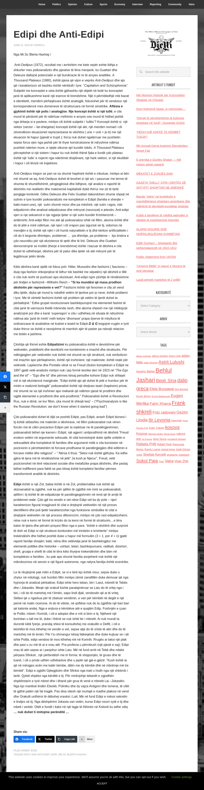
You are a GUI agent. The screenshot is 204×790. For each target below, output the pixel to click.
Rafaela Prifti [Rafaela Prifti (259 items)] (146, 444)
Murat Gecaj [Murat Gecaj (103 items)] (170, 434)
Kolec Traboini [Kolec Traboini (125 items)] (156, 428)
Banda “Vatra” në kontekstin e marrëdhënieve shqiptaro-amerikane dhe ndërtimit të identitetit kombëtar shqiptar (163, 201)
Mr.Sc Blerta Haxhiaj (73, 754)
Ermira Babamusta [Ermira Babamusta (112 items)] (161, 396)
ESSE (34, 750)
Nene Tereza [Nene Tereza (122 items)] (159, 439)
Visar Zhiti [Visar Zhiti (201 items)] (181, 461)
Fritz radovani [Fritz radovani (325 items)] (164, 412)
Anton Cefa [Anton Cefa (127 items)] (175, 356)
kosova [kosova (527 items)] (172, 427)
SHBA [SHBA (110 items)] (139, 455)
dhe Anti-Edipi (40, 754)
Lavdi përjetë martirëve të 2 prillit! (158, 279)
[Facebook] (24, 739)
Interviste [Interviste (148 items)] (176, 420)
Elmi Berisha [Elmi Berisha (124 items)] (181, 389)
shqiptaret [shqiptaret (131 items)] (183, 454)
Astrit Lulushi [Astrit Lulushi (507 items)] (171, 361)
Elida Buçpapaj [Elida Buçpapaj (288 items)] (161, 389)
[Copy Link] (66, 739)
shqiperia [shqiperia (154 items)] (172, 454)
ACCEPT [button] (102, 783)
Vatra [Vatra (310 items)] (169, 461)
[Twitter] (45, 739)
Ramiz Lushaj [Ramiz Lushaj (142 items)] (152, 449)
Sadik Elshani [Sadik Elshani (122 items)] (183, 449)
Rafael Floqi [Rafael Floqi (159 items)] (164, 444)
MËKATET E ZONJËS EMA (154, 173)
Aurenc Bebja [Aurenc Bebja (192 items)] (145, 371)
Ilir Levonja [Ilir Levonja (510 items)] (159, 419)
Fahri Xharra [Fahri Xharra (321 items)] (160, 403)
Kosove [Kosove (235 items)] (141, 434)
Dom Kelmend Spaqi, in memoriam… (161, 109)
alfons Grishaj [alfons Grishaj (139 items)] (160, 355)
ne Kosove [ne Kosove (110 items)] (147, 439)
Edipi (54, 754)
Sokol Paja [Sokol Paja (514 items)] (147, 460)
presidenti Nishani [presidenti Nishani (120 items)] (176, 439)
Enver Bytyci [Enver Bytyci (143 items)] (143, 396)
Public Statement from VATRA (156, 256)
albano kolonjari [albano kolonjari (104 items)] (143, 356)
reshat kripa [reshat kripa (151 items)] (168, 449)
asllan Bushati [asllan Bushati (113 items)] (150, 362)
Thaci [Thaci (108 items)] (161, 461)
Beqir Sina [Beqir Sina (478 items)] (166, 380)
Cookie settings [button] (181, 777)
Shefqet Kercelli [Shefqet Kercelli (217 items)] (154, 454)
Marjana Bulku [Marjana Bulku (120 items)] (155, 434)
